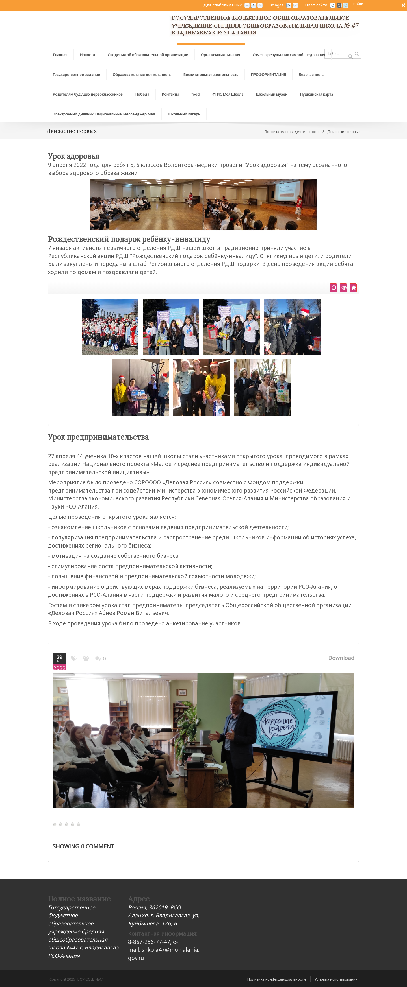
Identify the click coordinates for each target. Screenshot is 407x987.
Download (341, 658)
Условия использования (336, 979)
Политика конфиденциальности (276, 979)
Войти (358, 3)
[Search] (342, 54)
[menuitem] (148, 53)
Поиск (356, 54)
